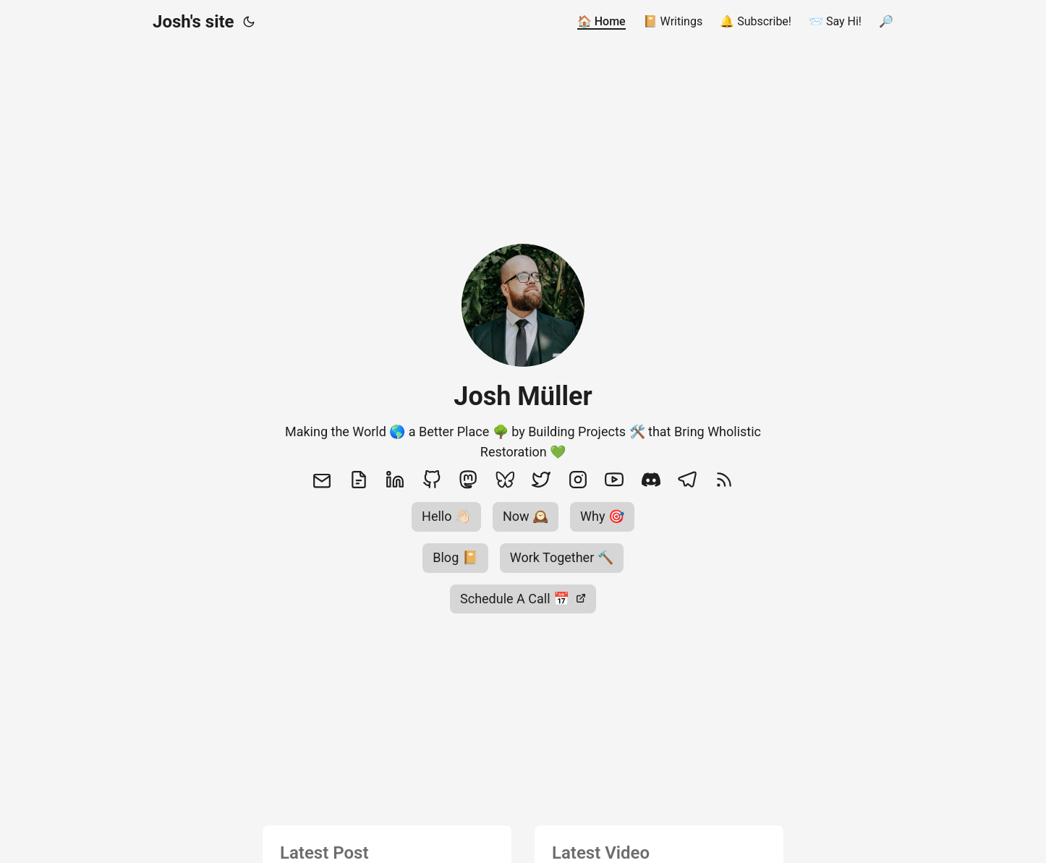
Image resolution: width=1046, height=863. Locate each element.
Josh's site (193, 22)
